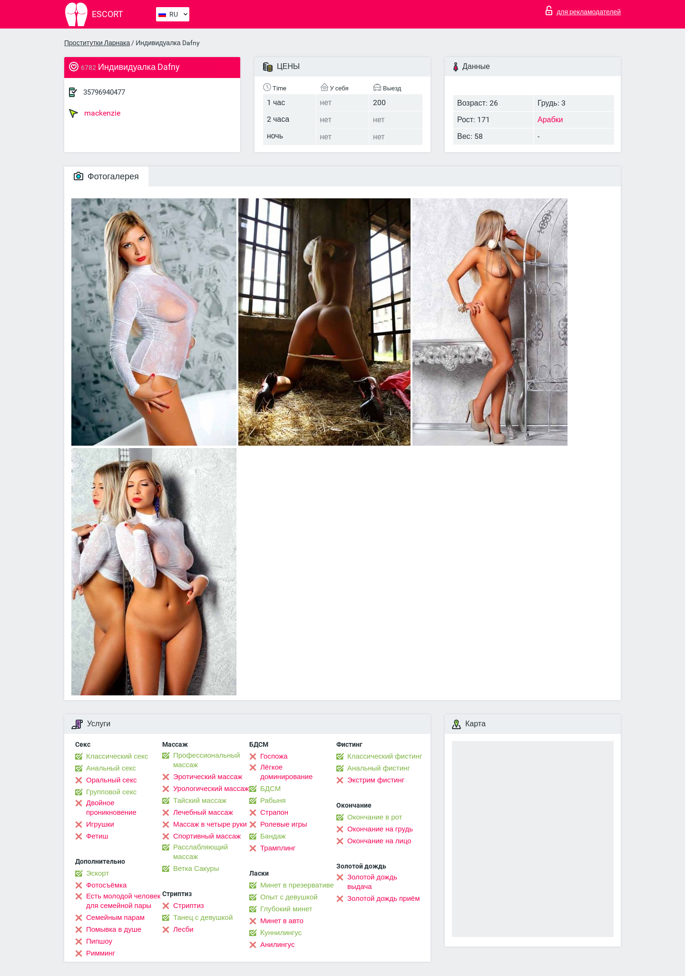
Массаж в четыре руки (210, 824)
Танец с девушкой (203, 917)
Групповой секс (111, 792)
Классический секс (117, 756)
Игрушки (100, 824)
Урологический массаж (211, 788)
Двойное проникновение (111, 808)
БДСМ (270, 788)
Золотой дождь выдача (372, 882)
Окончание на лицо (379, 841)
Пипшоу (99, 941)
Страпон (274, 812)
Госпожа (274, 756)
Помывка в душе (113, 929)
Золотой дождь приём (383, 898)
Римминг (100, 953)
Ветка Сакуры (196, 868)
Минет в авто (281, 921)
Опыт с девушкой (289, 897)
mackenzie (94, 113)
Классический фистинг (384, 756)
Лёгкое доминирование (286, 772)
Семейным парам (115, 917)
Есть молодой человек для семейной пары (123, 901)
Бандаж (273, 836)
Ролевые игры (283, 824)
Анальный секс (111, 768)
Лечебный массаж (203, 812)
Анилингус (277, 944)
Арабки (550, 119)
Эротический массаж (207, 776)
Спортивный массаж (207, 836)
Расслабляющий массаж (200, 852)
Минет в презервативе (297, 885)
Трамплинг (277, 848)
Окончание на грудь (380, 829)
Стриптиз (188, 905)
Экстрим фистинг (375, 780)
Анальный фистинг (378, 768)
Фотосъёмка (106, 885)
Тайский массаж (199, 800)
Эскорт (97, 873)
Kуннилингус (281, 932)
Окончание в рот (374, 817)
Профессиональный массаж (206, 760)
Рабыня (273, 800)
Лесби (183, 929)
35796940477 (104, 92)
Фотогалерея (106, 176)
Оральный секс (111, 780)
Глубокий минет (286, 909)
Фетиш (97, 836)
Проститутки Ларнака (97, 43)
